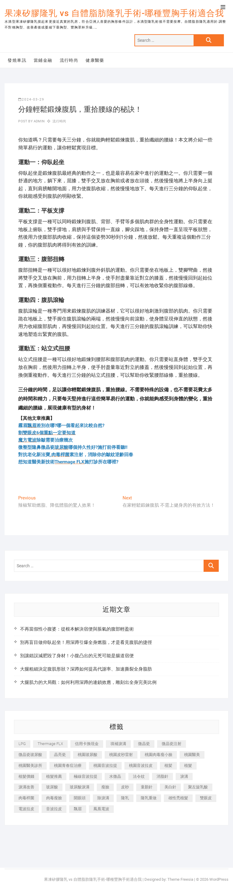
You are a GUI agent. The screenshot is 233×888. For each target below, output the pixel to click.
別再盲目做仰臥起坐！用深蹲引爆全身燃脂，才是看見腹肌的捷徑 (86, 642)
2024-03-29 (31, 99)
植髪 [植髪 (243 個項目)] (168, 765)
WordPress (218, 879)
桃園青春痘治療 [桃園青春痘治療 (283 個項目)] (68, 765)
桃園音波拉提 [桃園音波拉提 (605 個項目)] (105, 765)
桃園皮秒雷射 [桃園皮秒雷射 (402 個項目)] (121, 754)
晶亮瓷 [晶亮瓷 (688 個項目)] (60, 754)
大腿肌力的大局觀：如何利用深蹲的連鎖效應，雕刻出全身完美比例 (88, 682)
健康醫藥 (95, 60)
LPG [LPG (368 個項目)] (22, 743)
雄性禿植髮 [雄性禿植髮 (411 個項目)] (178, 798)
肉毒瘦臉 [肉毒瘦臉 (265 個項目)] (54, 798)
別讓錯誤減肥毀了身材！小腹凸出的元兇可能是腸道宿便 (77, 655)
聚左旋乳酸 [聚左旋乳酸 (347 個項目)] (198, 787)
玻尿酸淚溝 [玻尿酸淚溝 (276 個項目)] (79, 787)
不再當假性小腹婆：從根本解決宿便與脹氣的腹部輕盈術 (77, 629)
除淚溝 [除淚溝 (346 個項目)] (103, 798)
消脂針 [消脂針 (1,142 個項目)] (162, 776)
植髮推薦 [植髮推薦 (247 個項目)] (54, 776)
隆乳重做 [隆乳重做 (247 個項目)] (149, 798)
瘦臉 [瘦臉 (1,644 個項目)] (105, 787)
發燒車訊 (17, 60)
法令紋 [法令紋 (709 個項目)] (139, 776)
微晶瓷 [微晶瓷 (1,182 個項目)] (144, 743)
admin (39, 121)
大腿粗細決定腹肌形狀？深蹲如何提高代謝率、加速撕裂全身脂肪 (86, 669)
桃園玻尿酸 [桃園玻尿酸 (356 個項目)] (87, 754)
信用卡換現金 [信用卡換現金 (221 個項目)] (87, 743)
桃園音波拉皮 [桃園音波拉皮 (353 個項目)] (141, 765)
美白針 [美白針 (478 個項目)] (170, 787)
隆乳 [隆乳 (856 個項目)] (125, 798)
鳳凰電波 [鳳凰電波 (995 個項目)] (101, 809)
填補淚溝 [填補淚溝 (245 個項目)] (118, 743)
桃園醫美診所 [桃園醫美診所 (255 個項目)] (30, 765)
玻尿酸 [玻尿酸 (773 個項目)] (52, 787)
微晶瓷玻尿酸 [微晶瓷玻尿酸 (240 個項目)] (30, 754)
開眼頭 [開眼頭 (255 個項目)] (80, 798)
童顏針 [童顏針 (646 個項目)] (147, 787)
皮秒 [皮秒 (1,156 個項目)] (125, 787)
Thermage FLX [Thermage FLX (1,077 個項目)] (50, 743)
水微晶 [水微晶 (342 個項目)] (115, 776)
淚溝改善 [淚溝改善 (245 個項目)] (26, 787)
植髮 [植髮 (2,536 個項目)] (188, 765)
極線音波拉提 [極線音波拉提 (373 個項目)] (85, 776)
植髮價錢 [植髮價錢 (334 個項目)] (26, 776)
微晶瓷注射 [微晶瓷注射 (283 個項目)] (171, 743)
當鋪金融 (43, 60)
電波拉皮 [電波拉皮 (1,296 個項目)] (26, 809)
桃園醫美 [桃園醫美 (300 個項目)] (192, 754)
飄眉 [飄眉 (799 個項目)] (78, 809)
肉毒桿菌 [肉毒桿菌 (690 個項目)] (26, 798)
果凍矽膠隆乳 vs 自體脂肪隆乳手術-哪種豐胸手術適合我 (114, 13)
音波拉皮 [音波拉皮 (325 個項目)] (54, 809)
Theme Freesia (180, 879)
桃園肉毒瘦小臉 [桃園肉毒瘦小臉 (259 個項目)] (158, 754)
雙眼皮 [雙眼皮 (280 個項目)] (206, 798)
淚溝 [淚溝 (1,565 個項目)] (184, 776)
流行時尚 (69, 60)
